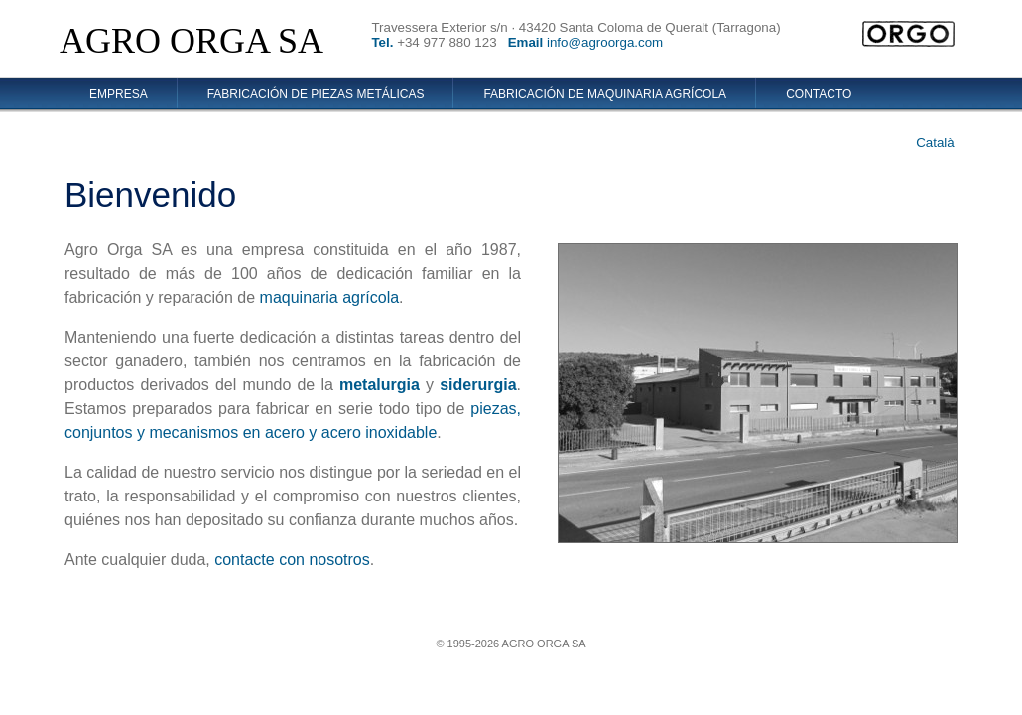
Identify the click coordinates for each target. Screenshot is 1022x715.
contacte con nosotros (292, 559)
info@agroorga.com (605, 42)
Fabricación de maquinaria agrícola (604, 94)
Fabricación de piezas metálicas (316, 94)
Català (935, 142)
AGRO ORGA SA (191, 41)
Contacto (818, 94)
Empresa (118, 94)
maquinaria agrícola (330, 297)
